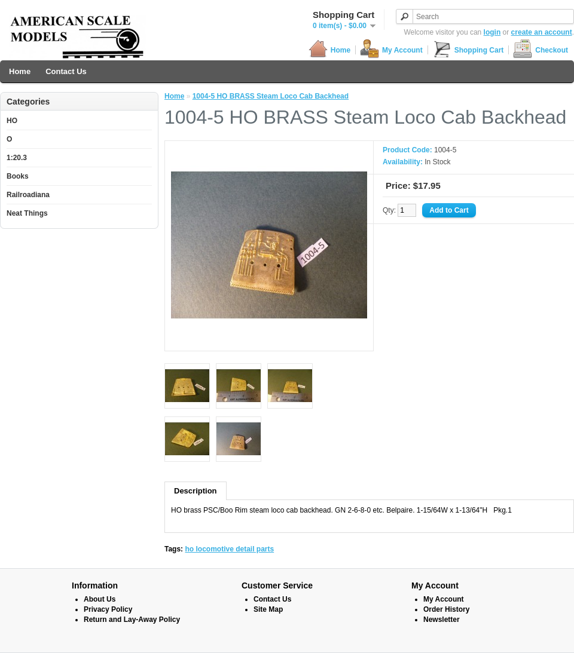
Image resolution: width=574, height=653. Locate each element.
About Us (99, 599)
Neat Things (27, 213)
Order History (446, 609)
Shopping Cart (468, 49)
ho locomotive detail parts (229, 549)
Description (195, 490)
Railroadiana (28, 195)
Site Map (268, 609)
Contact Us (66, 71)
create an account (541, 32)
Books (18, 176)
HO (12, 121)
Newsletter (441, 619)
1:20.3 (17, 158)
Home (329, 49)
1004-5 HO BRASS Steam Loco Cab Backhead (271, 96)
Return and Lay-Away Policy (132, 619)
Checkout (540, 49)
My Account (391, 49)
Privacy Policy (108, 609)
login (492, 32)
